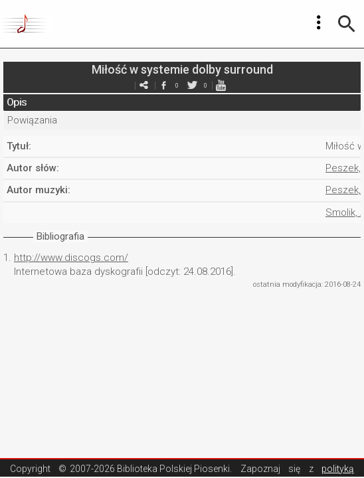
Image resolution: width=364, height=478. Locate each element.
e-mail (143, 85)
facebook (163, 85)
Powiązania (32, 120)
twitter (192, 85)
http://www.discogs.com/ (71, 258)
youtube (220, 85)
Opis (17, 102)
